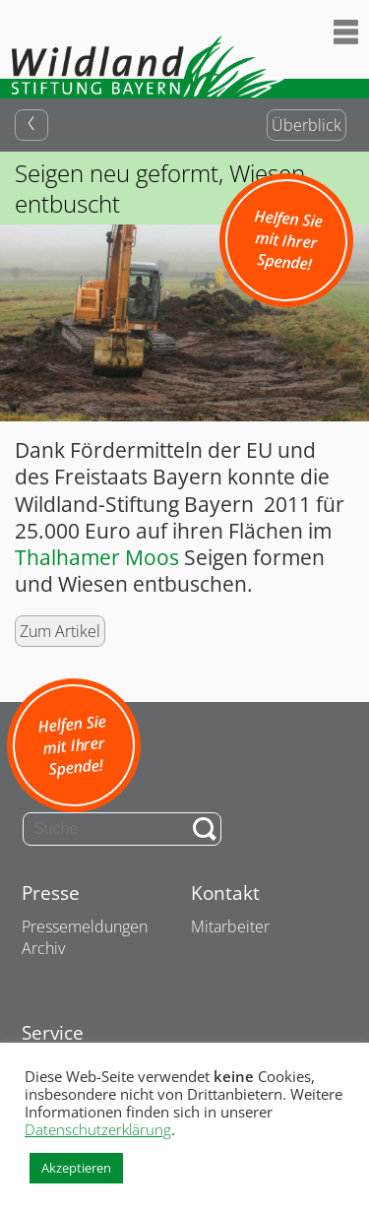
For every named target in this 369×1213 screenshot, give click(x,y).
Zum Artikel (60, 631)
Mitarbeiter (230, 926)
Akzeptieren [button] (76, 1168)
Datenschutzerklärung (98, 1129)
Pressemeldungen (85, 926)
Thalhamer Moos (97, 557)
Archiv (43, 948)
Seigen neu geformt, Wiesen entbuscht (160, 188)
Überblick (306, 125)
